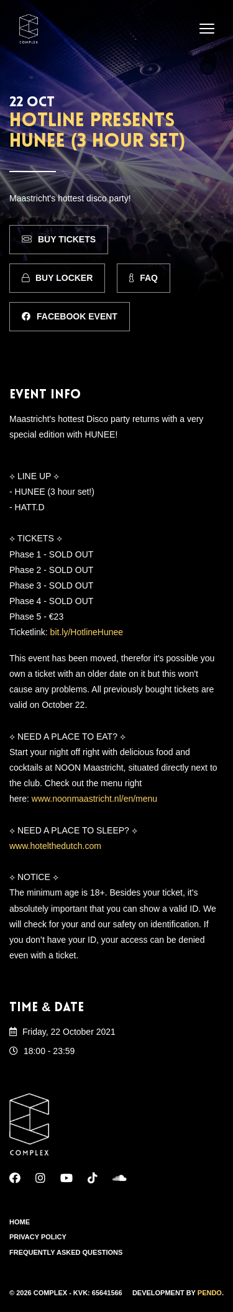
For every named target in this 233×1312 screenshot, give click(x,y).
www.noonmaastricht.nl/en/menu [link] (94, 799)
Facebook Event (69, 316)
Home (19, 1222)
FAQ (143, 278)
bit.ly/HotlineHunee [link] (87, 632)
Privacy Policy (37, 1237)
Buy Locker (57, 278)
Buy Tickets (59, 239)
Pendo (210, 1292)
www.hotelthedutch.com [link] (55, 846)
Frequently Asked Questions (65, 1252)
